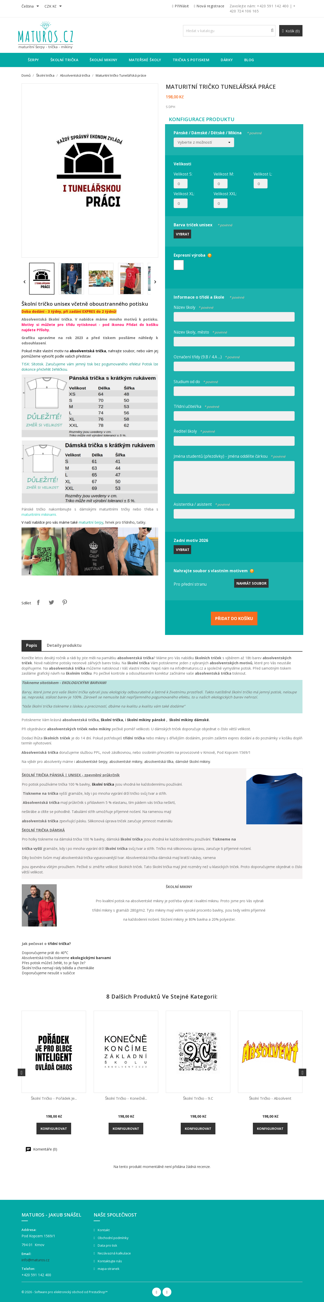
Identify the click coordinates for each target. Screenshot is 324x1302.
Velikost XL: (184, 193)
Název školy (193, 306)
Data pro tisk (107, 1245)
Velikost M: (224, 174)
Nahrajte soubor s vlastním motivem (211, 570)
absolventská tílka (158, 761)
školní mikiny (139, 719)
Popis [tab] (31, 645)
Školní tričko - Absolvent (270, 1098)
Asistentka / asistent (202, 503)
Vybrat (182, 234)
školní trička (112, 719)
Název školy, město (200, 331)
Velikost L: (263, 174)
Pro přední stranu (190, 584)
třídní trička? (59, 943)
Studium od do (196, 381)
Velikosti (182, 164)
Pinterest (64, 602)
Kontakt (103, 1230)
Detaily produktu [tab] (64, 645)
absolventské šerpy (91, 761)
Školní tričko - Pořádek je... (54, 1098)
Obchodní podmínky (113, 1237)
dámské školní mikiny (192, 761)
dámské (201, 719)
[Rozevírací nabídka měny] (54, 6)
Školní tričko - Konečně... (126, 1098)
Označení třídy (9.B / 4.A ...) (206, 356)
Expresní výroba (190, 255)
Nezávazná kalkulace (114, 1253)
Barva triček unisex (203, 224)
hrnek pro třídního (120, 522)
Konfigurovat (53, 1128)
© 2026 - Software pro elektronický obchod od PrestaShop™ (65, 1292)
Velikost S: (183, 174)
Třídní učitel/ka (196, 405)
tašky (141, 522)
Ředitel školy (194, 430)
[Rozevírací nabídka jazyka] (31, 6)
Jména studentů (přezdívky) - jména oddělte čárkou (229, 455)
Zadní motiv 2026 (191, 540)
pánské (159, 719)
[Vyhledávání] (229, 30)
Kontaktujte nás (109, 1261)
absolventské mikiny (125, 761)
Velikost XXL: (225, 193)
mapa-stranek (108, 1268)
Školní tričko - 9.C (198, 1098)
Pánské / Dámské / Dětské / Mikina (217, 132)
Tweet (51, 602)
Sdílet (38, 602)
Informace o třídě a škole (209, 296)
